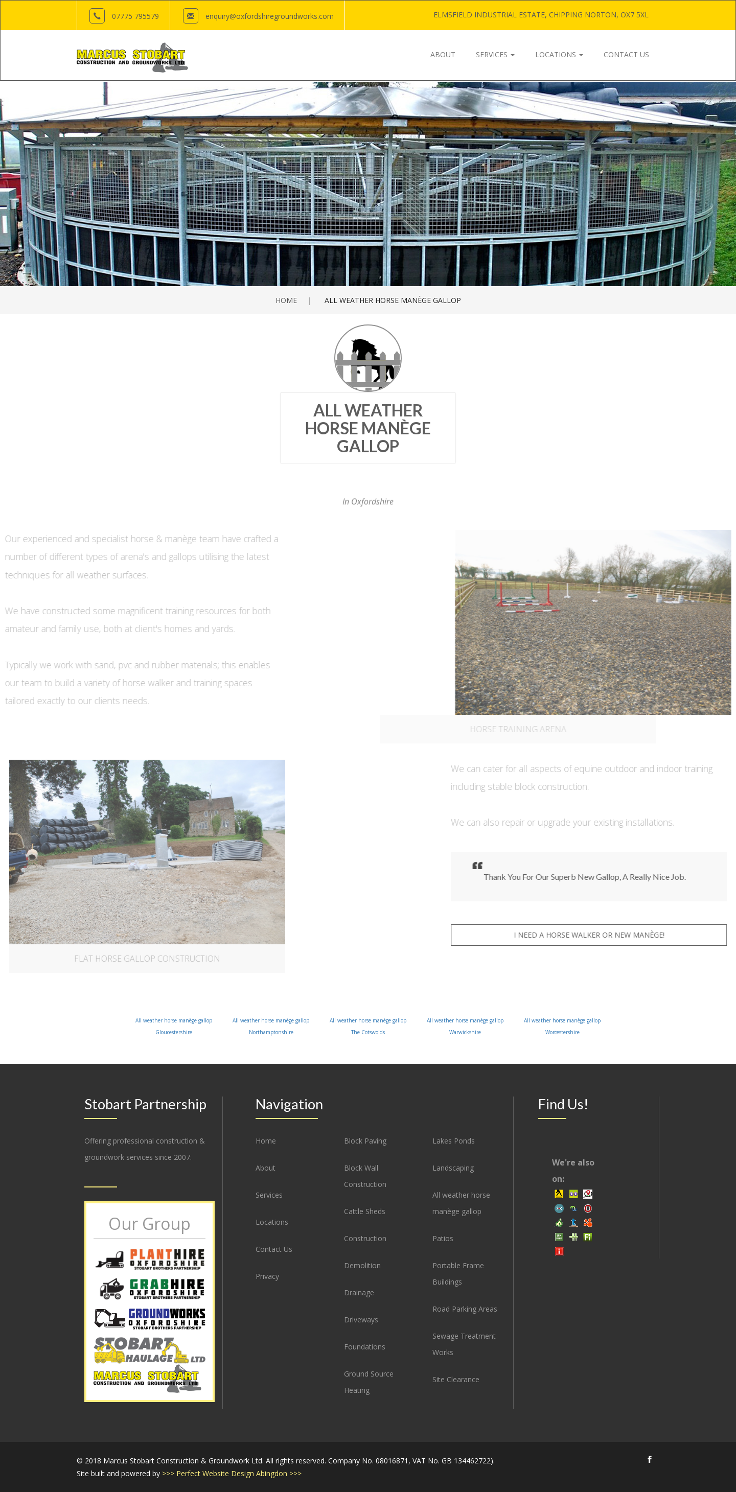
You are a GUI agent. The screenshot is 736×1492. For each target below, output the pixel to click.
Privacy (267, 1276)
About (265, 1168)
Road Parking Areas (464, 1309)
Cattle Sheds (364, 1211)
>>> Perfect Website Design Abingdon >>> (232, 1473)
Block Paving (365, 1141)
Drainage (359, 1292)
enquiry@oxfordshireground (269, 16)
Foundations (364, 1346)
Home (286, 300)
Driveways (361, 1319)
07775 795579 (135, 16)
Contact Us (274, 1249)
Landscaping (453, 1168)
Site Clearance (455, 1379)
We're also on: (573, 1170)
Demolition (362, 1265)
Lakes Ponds (453, 1141)
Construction (365, 1238)
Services (269, 1195)
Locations (272, 1222)
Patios (442, 1238)
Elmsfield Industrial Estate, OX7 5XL (541, 14)
